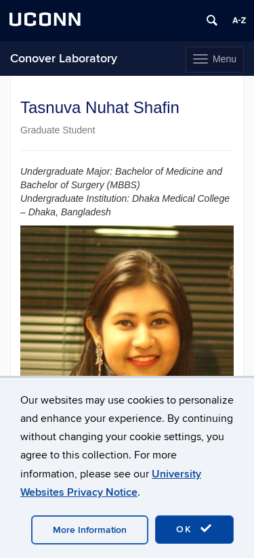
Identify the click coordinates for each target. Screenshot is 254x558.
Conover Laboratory (63, 58)
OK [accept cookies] (194, 529)
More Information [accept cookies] (90, 530)
